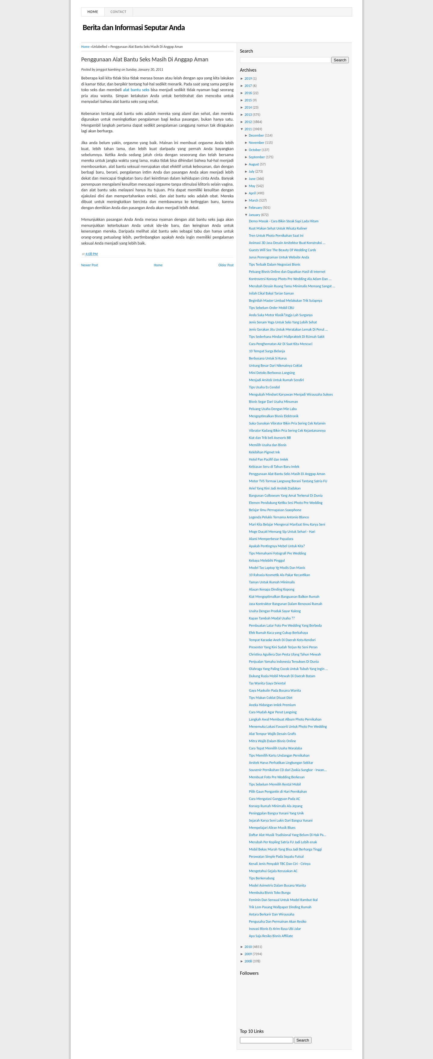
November (256, 142)
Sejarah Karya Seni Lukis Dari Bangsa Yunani (281, 820)
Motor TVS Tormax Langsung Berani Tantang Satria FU (288, 481)
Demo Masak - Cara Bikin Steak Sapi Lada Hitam (283, 221)
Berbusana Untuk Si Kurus (268, 358)
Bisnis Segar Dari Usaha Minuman (273, 402)
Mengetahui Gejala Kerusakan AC (273, 871)
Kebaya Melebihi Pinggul (267, 560)
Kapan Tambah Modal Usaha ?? (272, 618)
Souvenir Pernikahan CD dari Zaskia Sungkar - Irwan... (288, 770)
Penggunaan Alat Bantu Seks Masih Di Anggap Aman (144, 59)
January (254, 215)
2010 (248, 947)
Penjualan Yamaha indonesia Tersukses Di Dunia (284, 661)
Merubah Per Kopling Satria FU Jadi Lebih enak (283, 842)
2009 (248, 954)
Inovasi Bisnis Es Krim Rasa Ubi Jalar (275, 929)
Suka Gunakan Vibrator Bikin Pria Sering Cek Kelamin (287, 423)
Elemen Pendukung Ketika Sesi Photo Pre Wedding (285, 503)
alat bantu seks (136, 89)
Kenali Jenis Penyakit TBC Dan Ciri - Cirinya (279, 864)
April (252, 193)
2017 (248, 86)
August (254, 164)
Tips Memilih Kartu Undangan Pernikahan (279, 755)
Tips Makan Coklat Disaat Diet (271, 698)
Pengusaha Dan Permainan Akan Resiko (277, 921)
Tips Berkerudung (262, 878)
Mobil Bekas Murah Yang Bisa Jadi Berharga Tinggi (285, 849)
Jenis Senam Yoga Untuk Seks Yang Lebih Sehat (283, 322)
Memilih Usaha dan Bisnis (268, 445)
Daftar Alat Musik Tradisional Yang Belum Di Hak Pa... (287, 835)
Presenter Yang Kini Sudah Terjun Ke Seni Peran (283, 647)
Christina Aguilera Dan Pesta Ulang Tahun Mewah (285, 654)
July (251, 171)
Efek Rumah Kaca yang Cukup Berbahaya (278, 633)
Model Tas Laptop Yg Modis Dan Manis (277, 568)
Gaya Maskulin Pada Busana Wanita (275, 690)
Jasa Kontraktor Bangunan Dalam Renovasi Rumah (285, 604)
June (252, 179)
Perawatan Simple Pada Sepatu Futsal (276, 856)
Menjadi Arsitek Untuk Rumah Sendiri (276, 380)
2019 (248, 78)
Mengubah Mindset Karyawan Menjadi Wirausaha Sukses (291, 394)
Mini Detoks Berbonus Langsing (272, 373)
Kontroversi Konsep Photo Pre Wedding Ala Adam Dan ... (290, 279)
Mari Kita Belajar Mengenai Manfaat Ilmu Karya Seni (287, 524)
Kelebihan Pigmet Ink (264, 452)
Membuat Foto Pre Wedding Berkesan (277, 777)
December (256, 135)
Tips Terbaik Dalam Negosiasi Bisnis (274, 264)
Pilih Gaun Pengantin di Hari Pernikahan (278, 791)
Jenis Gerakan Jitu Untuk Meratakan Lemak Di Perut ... (288, 329)
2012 (248, 122)
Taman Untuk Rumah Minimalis (272, 582)
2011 (248, 129)
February (255, 207)
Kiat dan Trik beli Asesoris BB (270, 438)
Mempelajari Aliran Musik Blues (272, 828)
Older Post (226, 265)
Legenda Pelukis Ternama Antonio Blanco (279, 517)
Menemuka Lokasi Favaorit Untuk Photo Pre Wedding (288, 726)
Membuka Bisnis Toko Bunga (269, 893)
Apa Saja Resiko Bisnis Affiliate (271, 936)
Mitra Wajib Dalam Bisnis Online (272, 741)
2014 (248, 107)
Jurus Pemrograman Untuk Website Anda (279, 257)
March (253, 200)
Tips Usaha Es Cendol (264, 387)
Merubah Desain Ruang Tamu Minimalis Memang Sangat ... (292, 286)
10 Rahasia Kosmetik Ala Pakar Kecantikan (279, 575)
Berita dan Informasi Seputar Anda (134, 27)
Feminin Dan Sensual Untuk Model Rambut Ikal (283, 900)
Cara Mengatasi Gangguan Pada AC (274, 799)
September (257, 157)
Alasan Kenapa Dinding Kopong (271, 589)
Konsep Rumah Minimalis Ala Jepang (275, 806)
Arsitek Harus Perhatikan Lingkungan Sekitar (281, 763)
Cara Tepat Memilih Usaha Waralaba (275, 748)
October (255, 150)
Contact (119, 12)
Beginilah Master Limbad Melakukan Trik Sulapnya (285, 300)
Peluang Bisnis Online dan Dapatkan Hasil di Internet (287, 272)
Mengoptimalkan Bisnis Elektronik (274, 416)
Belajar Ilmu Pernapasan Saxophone (275, 510)
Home (93, 12)
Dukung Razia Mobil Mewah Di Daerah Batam (282, 676)
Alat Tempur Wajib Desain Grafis (272, 734)
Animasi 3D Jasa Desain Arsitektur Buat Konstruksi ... (287, 243)
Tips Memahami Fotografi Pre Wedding (277, 553)
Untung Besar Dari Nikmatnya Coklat (275, 365)
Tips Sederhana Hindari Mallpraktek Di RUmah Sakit (286, 337)
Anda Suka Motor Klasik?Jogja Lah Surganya (281, 315)
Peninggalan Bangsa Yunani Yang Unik (276, 813)
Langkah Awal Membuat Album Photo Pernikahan (285, 719)
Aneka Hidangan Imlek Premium (272, 705)
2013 (248, 115)
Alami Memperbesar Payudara (271, 539)
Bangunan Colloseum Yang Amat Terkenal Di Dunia (286, 495)
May (252, 186)
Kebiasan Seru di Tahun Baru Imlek (274, 467)
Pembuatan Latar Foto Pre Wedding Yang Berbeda (285, 625)
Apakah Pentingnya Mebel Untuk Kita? (277, 546)
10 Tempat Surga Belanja (267, 351)
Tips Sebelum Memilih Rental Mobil (275, 784)
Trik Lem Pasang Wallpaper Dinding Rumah (280, 907)
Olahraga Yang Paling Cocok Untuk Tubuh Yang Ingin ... (288, 669)
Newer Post (89, 265)
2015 (248, 100)
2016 (248, 93)
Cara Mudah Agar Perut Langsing (273, 712)
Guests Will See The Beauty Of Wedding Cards (282, 250)
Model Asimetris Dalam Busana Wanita (277, 885)
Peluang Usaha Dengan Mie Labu (273, 409)
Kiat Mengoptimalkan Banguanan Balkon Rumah (284, 596)
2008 (248, 961)
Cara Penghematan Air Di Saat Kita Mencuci (280, 344)
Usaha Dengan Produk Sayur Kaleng (275, 611)
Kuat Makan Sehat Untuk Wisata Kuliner (278, 228)
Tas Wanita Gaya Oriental (267, 683)
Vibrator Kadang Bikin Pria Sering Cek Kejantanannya (287, 430)
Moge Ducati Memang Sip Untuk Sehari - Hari (282, 532)
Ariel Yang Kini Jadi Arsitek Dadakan (275, 488)
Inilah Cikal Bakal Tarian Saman (271, 293)
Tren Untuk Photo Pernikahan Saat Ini (276, 235)
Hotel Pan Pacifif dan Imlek (268, 459)
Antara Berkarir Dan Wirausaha (271, 914)
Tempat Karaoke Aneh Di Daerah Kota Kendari (282, 640)
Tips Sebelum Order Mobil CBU (271, 308)
